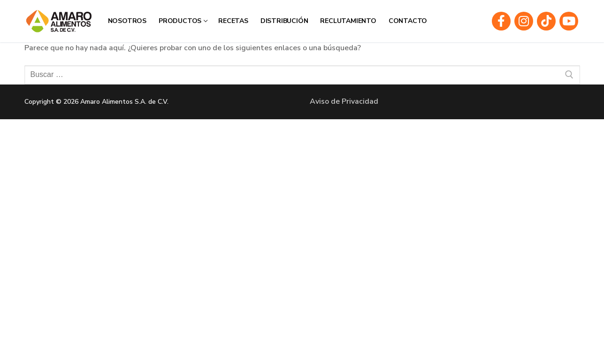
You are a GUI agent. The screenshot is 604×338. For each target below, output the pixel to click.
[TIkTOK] (546, 21)
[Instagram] (523, 21)
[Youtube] (568, 21)
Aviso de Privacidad (344, 101)
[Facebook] (501, 21)
